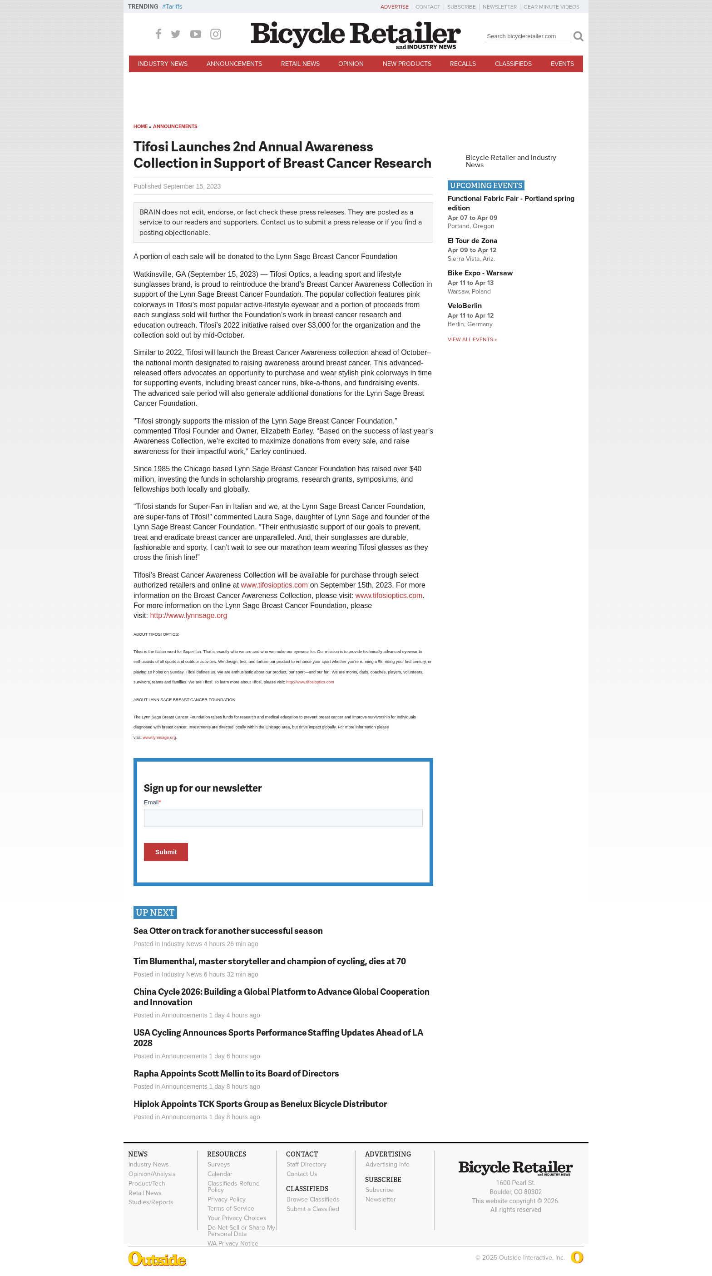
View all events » (472, 339)
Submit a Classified (313, 1208)
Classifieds (513, 64)
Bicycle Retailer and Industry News (511, 161)
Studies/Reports (151, 1202)
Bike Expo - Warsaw (480, 273)
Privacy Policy (227, 1199)
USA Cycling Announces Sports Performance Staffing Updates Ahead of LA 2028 (278, 1037)
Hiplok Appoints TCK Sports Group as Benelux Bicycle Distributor (260, 1103)
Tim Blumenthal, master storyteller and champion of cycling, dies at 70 (270, 961)
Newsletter (500, 7)
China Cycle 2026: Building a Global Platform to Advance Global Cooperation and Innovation (282, 996)
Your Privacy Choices (237, 1218)
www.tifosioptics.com (274, 585)
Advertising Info (388, 1164)
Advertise (395, 7)
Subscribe (461, 7)
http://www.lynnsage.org (188, 615)
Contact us (278, 222)
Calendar (220, 1174)
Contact (427, 7)
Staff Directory (306, 1164)
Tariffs (174, 6)
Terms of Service (231, 1208)
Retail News (300, 64)
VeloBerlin (465, 305)
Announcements (234, 64)
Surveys (219, 1164)
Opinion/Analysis (152, 1174)
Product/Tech (147, 1183)
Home (141, 127)
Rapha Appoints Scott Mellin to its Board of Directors (236, 1073)
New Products (407, 64)
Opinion (351, 64)
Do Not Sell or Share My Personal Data (241, 1231)
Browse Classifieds (313, 1199)
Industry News (163, 64)
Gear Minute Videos (551, 7)
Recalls (463, 64)
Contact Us (302, 1174)
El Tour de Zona (473, 240)
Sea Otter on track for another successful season (228, 930)
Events (562, 64)
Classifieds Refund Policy (234, 1186)
